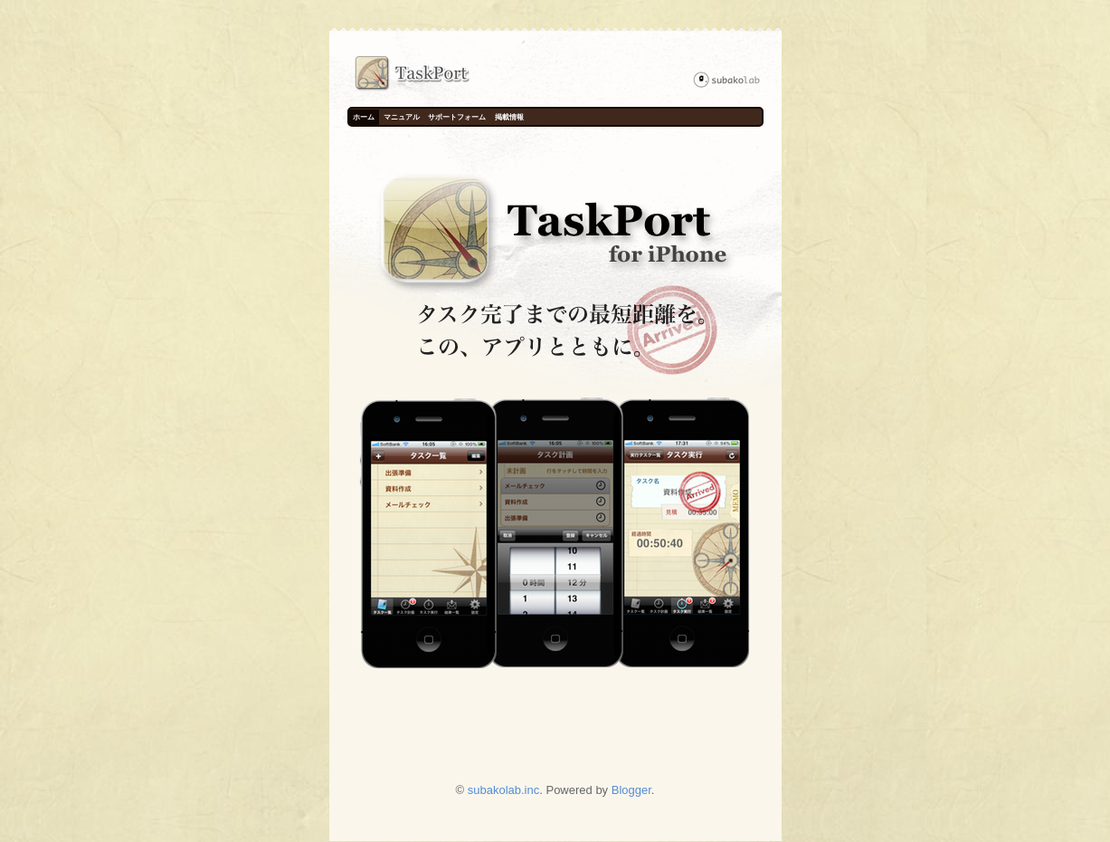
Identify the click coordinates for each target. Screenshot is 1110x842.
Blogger (631, 790)
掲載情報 (509, 117)
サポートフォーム (457, 117)
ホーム (364, 117)
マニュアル (402, 117)
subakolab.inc (504, 790)
